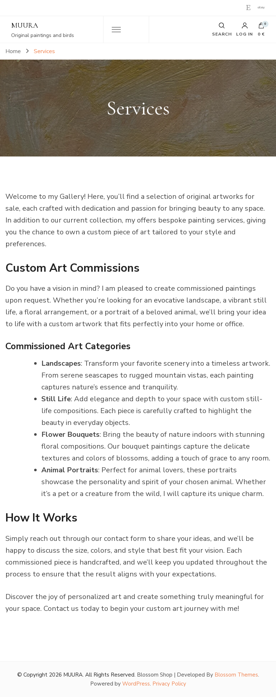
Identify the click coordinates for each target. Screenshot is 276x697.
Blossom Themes (236, 674)
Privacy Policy (169, 683)
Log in (244, 29)
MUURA (24, 25)
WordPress (136, 683)
